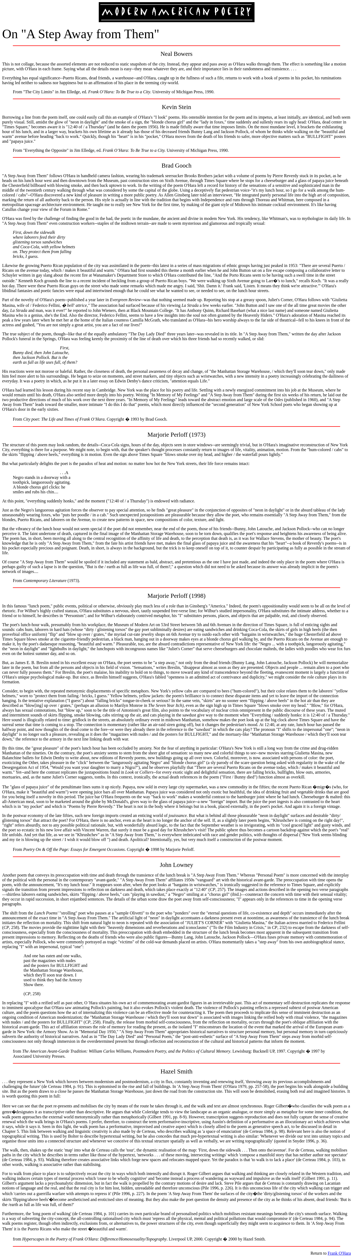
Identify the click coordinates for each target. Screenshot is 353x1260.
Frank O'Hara (339, 1253)
